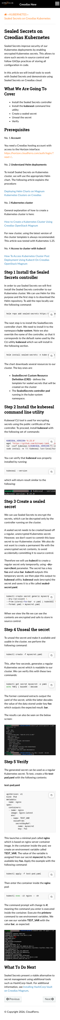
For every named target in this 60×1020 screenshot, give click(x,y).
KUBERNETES (18, 14)
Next (49, 999)
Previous (13, 999)
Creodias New (28, 4)
